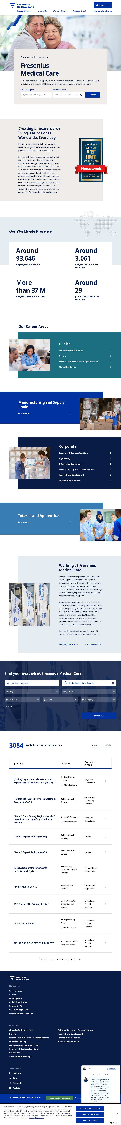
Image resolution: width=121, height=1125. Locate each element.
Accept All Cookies (90, 1120)
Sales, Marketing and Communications (85, 469)
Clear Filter (9, 706)
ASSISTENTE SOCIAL (25, 923)
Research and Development (85, 475)
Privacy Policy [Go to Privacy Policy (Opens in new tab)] (81, 1098)
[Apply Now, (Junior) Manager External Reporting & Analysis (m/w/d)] (106, 802)
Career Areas (24, 11)
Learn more (44, 522)
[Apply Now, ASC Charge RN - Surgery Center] (106, 905)
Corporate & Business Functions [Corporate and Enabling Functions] (23, 1049)
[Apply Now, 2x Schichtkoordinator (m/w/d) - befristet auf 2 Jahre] (106, 871)
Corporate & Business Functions (85, 453)
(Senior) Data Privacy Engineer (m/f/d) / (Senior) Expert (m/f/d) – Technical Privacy (34, 819)
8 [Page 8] (66, 959)
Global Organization (18, 1002)
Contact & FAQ (79, 11)
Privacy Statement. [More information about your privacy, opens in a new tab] (36, 1118)
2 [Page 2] (53, 959)
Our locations (93, 644)
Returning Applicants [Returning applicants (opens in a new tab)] (102, 11)
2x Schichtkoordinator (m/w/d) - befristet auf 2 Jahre (31, 869)
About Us (42, 11)
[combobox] (66, 94)
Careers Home (15, 991)
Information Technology (85, 464)
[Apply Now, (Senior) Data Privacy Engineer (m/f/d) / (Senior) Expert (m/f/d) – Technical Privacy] (106, 820)
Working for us (59, 11)
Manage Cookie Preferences (59, 1098)
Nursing (85, 356)
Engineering (85, 458)
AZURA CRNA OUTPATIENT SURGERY (34, 943)
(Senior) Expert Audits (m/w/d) (30, 836)
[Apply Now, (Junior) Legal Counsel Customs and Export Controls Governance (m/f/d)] (106, 782)
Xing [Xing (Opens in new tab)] (13, 1078)
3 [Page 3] (55, 959)
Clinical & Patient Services (85, 350)
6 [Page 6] (62, 959)
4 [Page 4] (57, 959)
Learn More (44, 413)
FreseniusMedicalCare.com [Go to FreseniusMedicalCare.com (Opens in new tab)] (21, 1013)
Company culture (68, 644)
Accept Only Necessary (90, 1114)
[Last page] (80, 959)
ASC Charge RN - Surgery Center (31, 904)
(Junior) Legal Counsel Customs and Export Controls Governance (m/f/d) (33, 781)
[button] (81, 95)
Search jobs (99, 715)
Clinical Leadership (85, 367)
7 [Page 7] (64, 959)
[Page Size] (43, 959)
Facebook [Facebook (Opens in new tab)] (15, 1083)
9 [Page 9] (68, 959)
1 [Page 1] (51, 959)
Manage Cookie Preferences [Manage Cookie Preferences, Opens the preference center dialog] (90, 1108)
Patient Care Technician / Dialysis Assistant (85, 361)
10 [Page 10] (71, 959)
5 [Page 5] (59, 959)
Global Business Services (85, 480)
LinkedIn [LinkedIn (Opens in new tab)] (15, 1073)
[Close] (117, 1113)
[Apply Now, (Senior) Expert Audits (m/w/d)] (106, 838)
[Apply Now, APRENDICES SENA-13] (106, 888)
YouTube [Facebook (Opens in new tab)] (14, 1088)
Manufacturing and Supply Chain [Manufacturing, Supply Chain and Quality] (24, 1045)
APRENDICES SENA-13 (26, 886)
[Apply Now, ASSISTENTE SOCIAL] (106, 925)
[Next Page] (75, 959)
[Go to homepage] (21, 5)
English (111, 1123)
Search (93, 94)
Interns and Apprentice (68, 1041)
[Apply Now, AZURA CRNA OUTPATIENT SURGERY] (106, 944)
